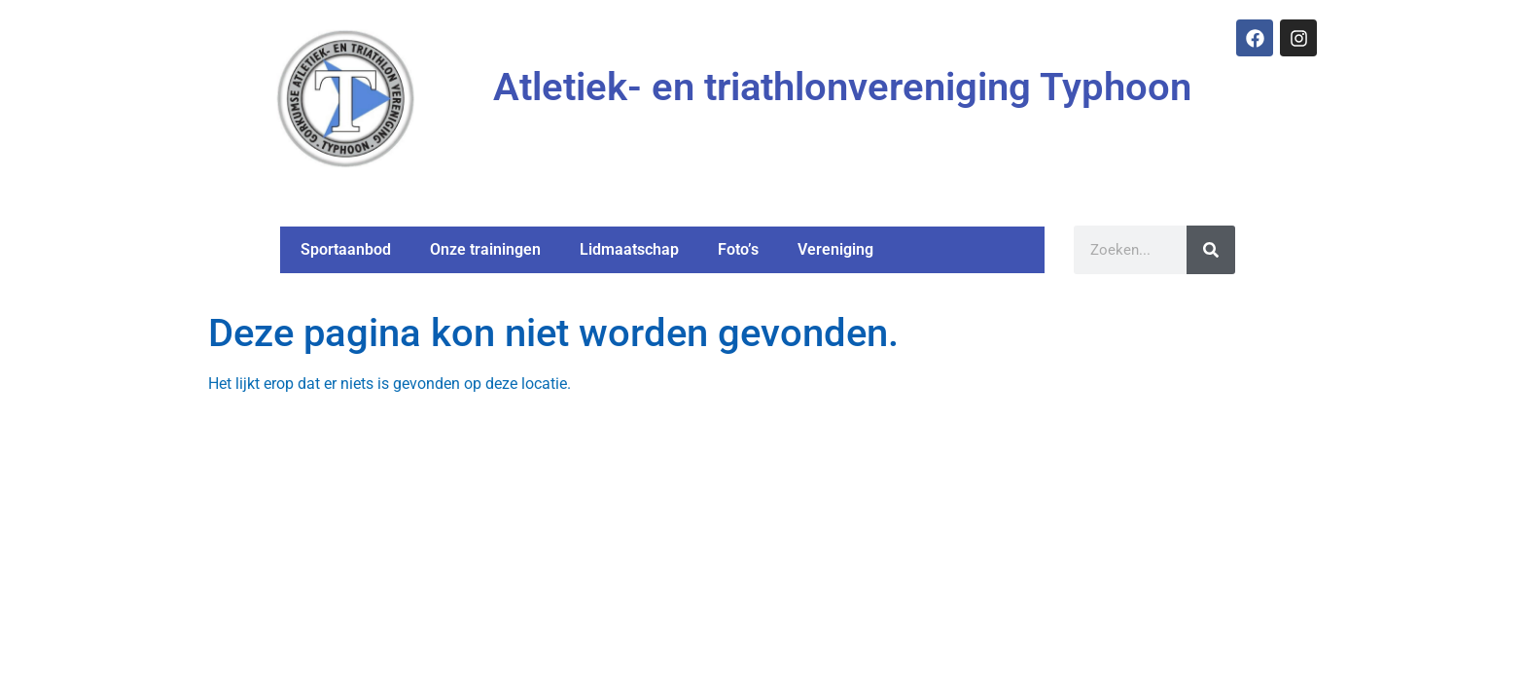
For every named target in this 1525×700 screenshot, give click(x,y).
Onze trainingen (485, 249)
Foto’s (738, 249)
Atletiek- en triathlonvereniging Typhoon (842, 87)
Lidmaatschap (629, 249)
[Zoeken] (1210, 250)
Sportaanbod (346, 249)
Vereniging (835, 249)
